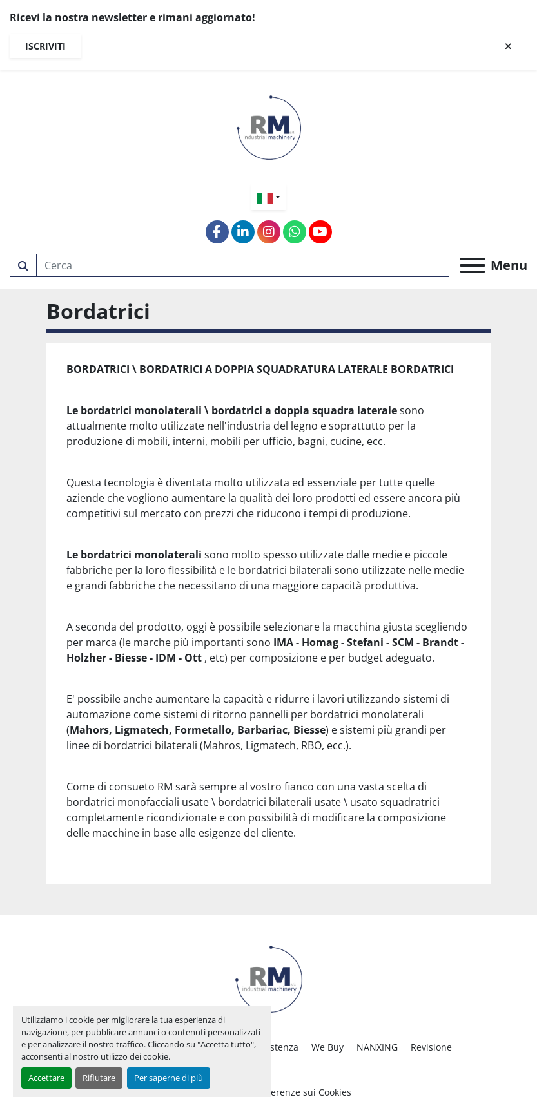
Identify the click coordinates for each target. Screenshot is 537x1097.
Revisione (431, 1047)
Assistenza (275, 1047)
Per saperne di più (168, 1077)
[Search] (243, 265)
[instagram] (268, 231)
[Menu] (472, 265)
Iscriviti (45, 46)
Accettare (46, 1077)
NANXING (377, 1047)
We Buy (327, 1047)
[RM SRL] (268, 977)
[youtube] (320, 231)
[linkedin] (243, 231)
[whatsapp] (294, 231)
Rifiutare (99, 1077)
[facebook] (217, 231)
